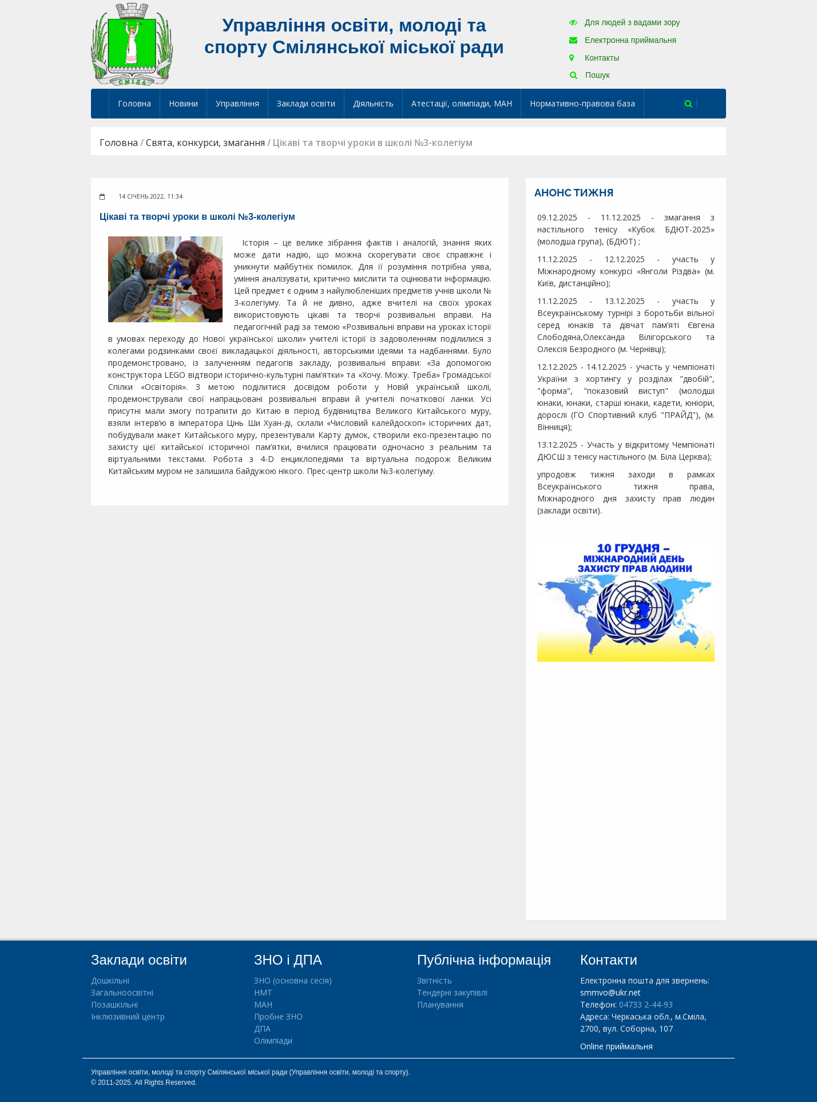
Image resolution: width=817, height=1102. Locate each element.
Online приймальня (616, 1046)
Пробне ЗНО (278, 1016)
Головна (134, 103)
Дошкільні (110, 980)
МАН (263, 1004)
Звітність (434, 980)
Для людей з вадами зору (624, 22)
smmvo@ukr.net (610, 992)
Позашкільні (114, 1004)
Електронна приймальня (622, 40)
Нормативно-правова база (582, 103)
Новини (183, 103)
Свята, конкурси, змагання (205, 142)
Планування (440, 1004)
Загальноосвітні (122, 992)
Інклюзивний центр (128, 1016)
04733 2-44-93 (646, 1004)
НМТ (263, 992)
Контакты (594, 57)
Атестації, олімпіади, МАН (461, 103)
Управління (237, 103)
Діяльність (373, 103)
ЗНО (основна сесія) (293, 980)
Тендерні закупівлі (452, 992)
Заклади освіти (306, 103)
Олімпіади (273, 1040)
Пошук (589, 75)
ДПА (262, 1028)
